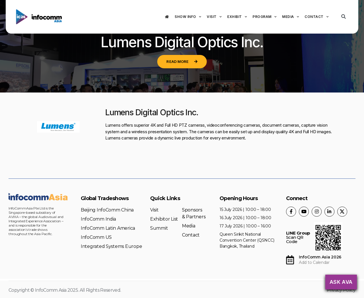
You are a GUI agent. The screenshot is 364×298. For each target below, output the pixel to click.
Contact (316, 17)
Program (264, 17)
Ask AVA (341, 282)
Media (290, 17)
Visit (214, 17)
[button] (181, 61)
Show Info (188, 17)
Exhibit (237, 17)
